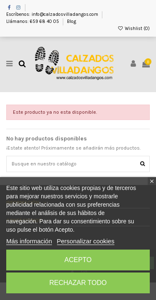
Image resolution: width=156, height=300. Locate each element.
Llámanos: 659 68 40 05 (33, 21)
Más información (29, 241)
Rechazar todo (77, 282)
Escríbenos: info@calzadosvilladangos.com (52, 14)
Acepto (78, 259)
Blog (71, 21)
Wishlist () (134, 28)
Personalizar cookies (85, 241)
